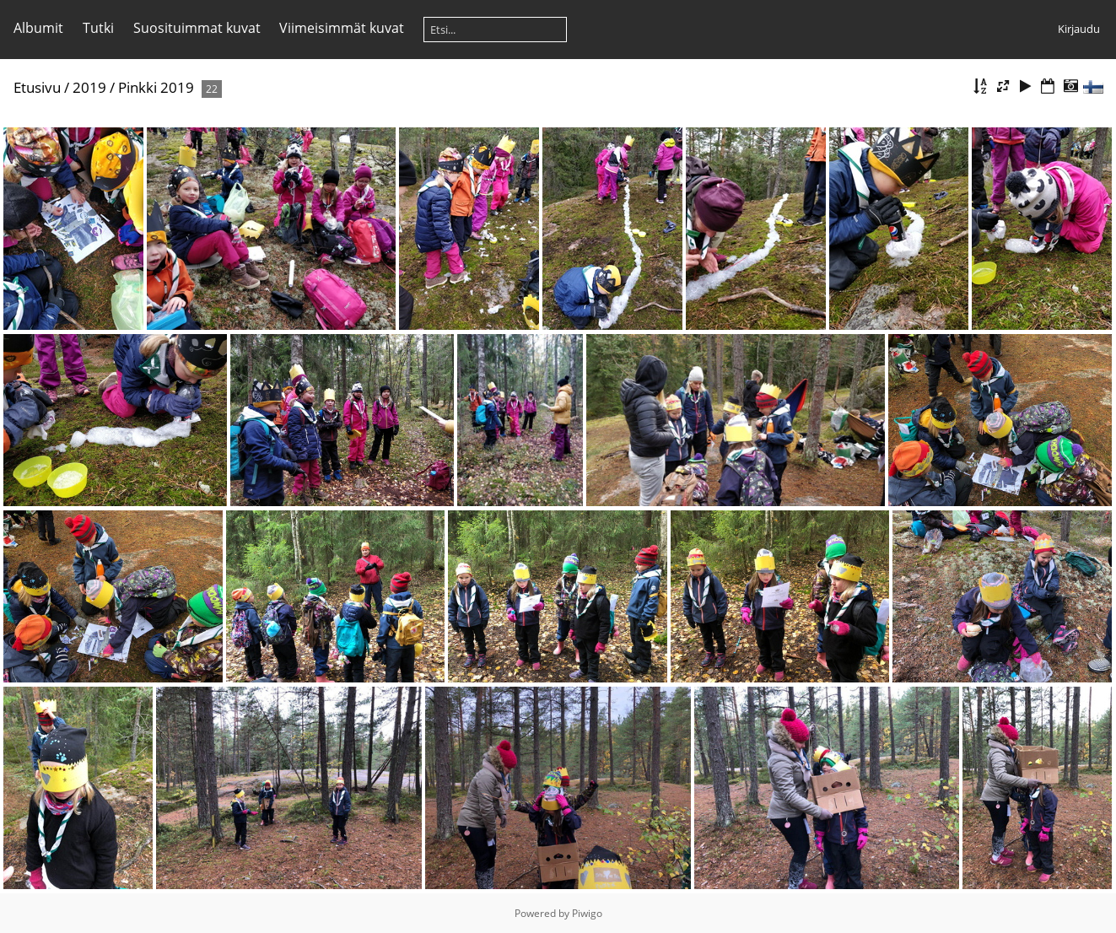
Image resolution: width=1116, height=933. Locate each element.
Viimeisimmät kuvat (341, 28)
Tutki (98, 28)
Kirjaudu (1079, 28)
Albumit (38, 28)
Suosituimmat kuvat (197, 28)
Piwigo (587, 913)
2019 (89, 87)
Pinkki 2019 (156, 87)
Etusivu (37, 87)
